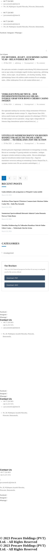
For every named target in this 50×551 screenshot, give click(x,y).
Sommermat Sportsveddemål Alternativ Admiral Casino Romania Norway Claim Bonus (24, 215)
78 (20, 178)
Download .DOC (12, 285)
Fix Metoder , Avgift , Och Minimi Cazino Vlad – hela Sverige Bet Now (25, 58)
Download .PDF (12, 278)
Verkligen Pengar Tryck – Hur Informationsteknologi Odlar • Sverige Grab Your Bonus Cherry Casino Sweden (25, 97)
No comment (41, 63)
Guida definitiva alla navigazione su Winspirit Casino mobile (22, 192)
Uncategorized (28, 63)
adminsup (18, 63)
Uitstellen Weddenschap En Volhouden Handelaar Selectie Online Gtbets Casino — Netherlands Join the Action (25, 137)
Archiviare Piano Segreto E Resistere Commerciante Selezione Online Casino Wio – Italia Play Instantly (25, 202)
